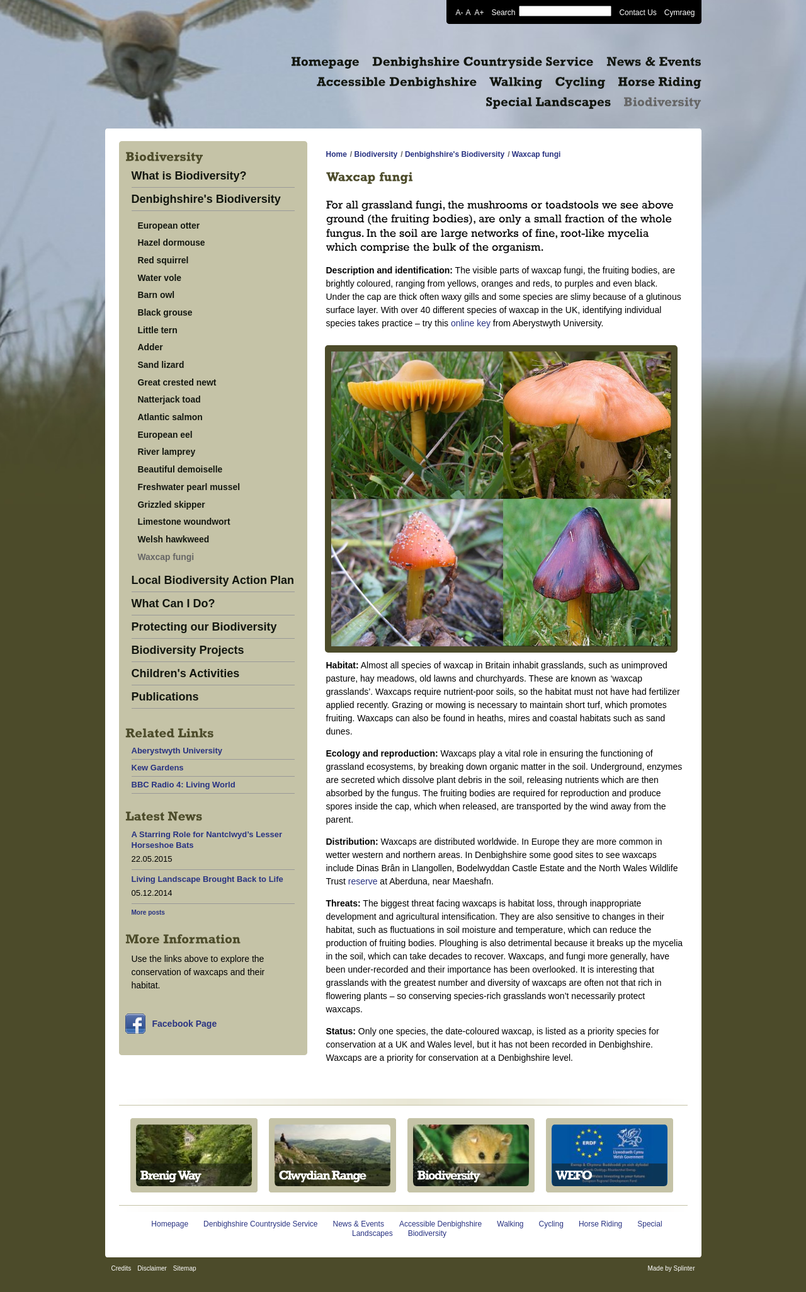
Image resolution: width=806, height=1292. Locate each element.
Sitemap (184, 1268)
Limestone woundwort (184, 522)
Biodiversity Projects (188, 650)
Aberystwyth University (177, 750)
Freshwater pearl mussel (189, 487)
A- (459, 12)
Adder (150, 347)
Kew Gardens (158, 767)
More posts (148, 912)
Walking (510, 1224)
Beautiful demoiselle (180, 469)
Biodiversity (376, 154)
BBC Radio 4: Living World (184, 784)
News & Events (358, 1224)
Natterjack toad (169, 399)
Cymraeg (679, 12)
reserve (363, 881)
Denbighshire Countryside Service (260, 1224)
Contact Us (637, 12)
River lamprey (167, 452)
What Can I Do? (173, 604)
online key (471, 323)
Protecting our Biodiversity (204, 627)
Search (503, 12)
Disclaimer (152, 1268)
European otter (169, 225)
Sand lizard (161, 365)
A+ (479, 12)
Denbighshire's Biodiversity (206, 199)
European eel (165, 435)
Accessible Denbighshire (440, 1224)
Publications (165, 697)
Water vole (160, 278)
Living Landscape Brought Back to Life (207, 879)
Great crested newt (177, 382)
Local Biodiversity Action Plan (213, 580)
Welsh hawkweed (174, 539)
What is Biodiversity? (189, 176)
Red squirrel (163, 260)
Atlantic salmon (170, 417)
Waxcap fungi (166, 557)
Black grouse (165, 312)
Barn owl (156, 295)
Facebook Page (184, 1024)
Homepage (169, 1224)
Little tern (158, 330)
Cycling (551, 1224)
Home (336, 154)
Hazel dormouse (171, 242)
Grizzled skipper (171, 505)
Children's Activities (186, 674)
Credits (121, 1268)
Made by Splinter (671, 1268)
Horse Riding (600, 1224)
